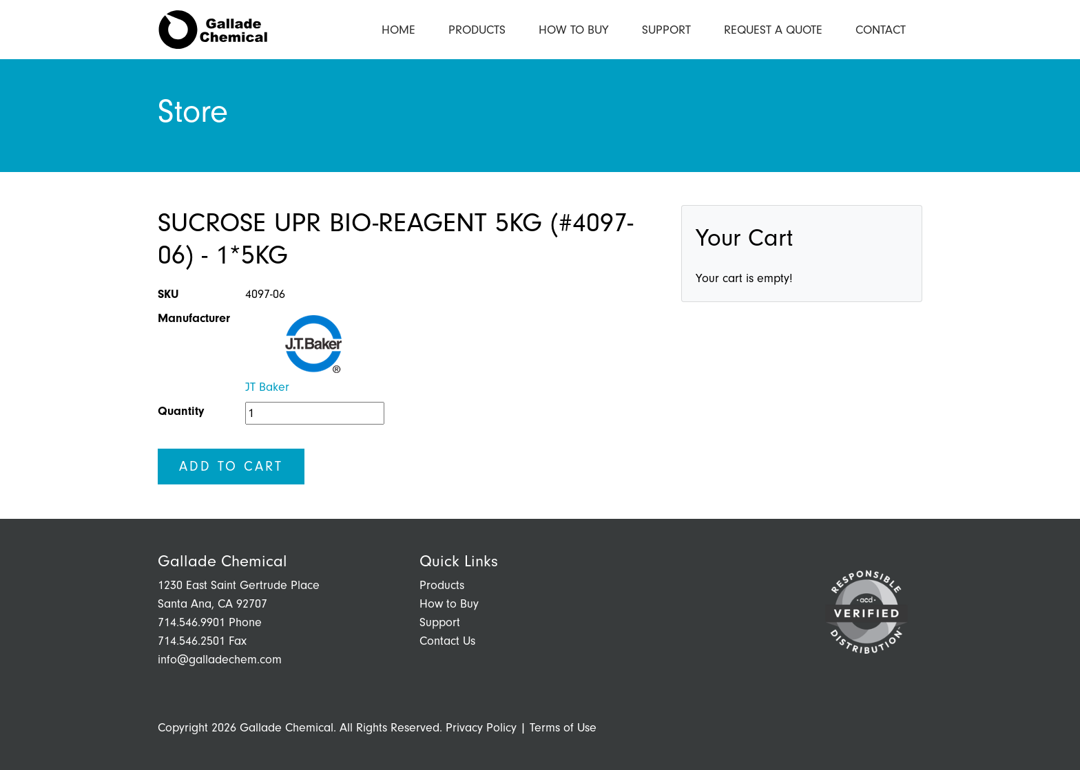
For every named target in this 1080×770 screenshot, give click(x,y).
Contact (880, 30)
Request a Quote (773, 30)
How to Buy (574, 30)
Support (666, 30)
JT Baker (267, 387)
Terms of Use (563, 727)
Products (477, 30)
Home (398, 30)
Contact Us (447, 641)
